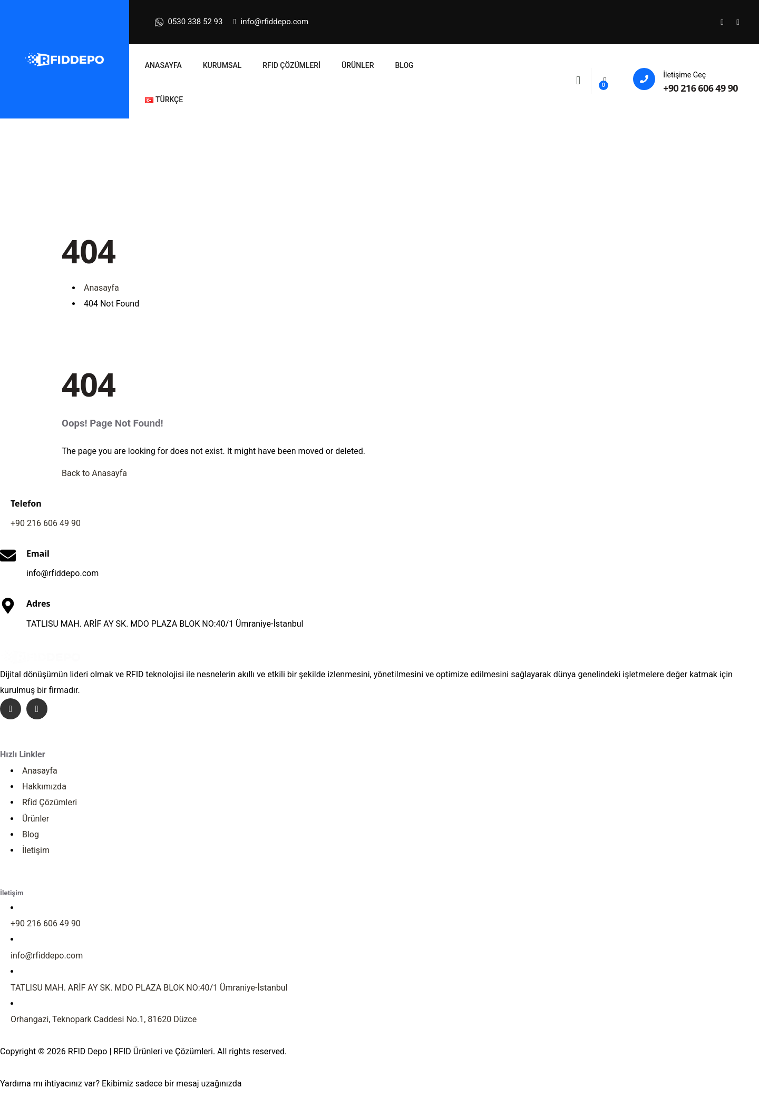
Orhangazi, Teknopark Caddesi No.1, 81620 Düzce (104, 1019)
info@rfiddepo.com (270, 21)
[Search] (578, 79)
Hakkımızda (44, 787)
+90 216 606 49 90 (700, 88)
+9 (46, 523)
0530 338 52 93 (189, 22)
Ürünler (35, 819)
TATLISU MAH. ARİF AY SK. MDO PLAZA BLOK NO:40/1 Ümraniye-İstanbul (149, 988)
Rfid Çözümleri (49, 802)
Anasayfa (39, 771)
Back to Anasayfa (94, 473)
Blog (30, 834)
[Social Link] (722, 22)
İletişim (36, 850)
